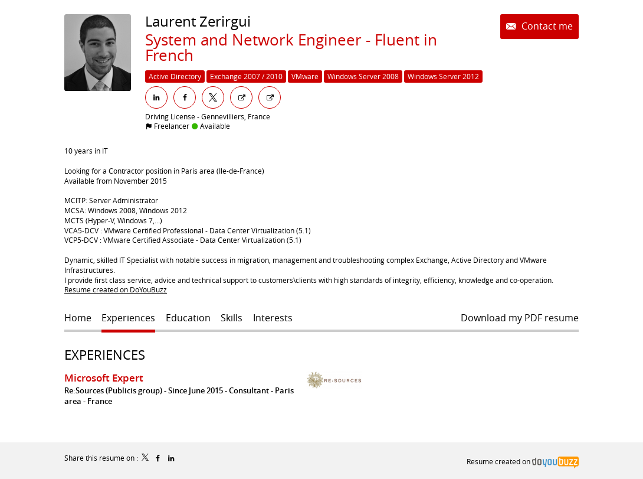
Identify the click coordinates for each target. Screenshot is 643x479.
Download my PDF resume (520, 318)
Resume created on (523, 461)
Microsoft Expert (103, 377)
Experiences (104, 354)
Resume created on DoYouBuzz (115, 289)
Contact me (546, 26)
